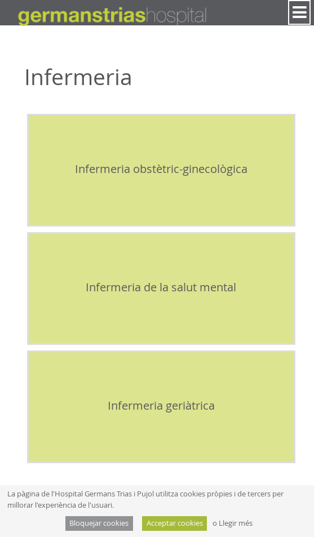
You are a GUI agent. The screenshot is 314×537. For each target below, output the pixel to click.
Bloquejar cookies (99, 523)
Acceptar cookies (175, 523)
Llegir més (236, 523)
